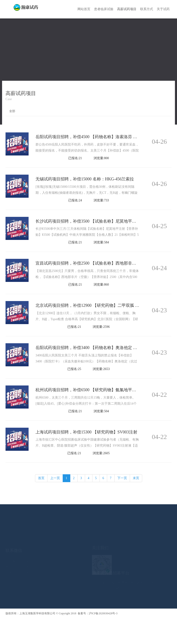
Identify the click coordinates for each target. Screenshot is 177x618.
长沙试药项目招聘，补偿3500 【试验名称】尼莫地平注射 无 (90, 221)
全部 (12, 111)
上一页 (55, 478)
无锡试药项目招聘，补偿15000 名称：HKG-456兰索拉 (84, 179)
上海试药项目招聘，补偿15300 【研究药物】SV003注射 (86, 432)
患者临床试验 (103, 9)
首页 (41, 478)
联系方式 (146, 9)
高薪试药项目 (126, 9)
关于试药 (163, 9)
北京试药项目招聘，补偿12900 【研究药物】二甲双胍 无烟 (89, 305)
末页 (136, 478)
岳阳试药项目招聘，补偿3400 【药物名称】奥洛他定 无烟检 (90, 347)
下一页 (122, 478)
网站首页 (83, 9)
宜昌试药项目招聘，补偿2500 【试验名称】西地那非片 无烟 (90, 263)
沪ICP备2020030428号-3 (103, 613)
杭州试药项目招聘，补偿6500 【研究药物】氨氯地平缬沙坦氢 (92, 390)
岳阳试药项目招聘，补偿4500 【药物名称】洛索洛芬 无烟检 (90, 136)
